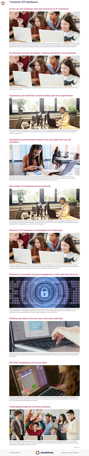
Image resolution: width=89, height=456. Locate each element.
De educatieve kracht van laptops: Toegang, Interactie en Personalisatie (42, 53)
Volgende (77, 447)
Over (69, 3)
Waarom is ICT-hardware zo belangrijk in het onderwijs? (35, 230)
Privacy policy (64, 452)
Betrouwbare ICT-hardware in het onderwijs (30, 186)
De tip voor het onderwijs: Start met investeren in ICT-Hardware (39, 8)
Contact (85, 3)
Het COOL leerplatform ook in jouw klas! (28, 362)
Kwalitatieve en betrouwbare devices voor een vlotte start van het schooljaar (40, 140)
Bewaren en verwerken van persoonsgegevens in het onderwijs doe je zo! (43, 274)
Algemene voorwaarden (73, 452)
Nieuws (80, 3)
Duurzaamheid (63, 3)
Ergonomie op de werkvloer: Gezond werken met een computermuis (41, 95)
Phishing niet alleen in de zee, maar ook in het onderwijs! (36, 318)
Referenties (74, 3)
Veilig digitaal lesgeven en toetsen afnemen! (30, 406)
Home (50, 3)
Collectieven (56, 3)
